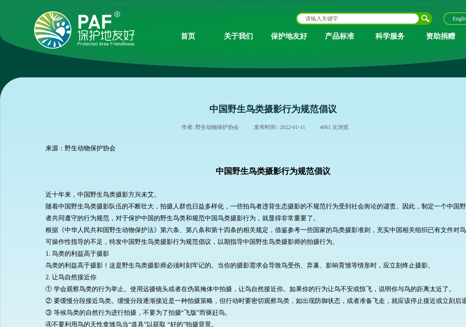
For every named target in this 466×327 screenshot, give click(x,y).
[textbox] (358, 19)
